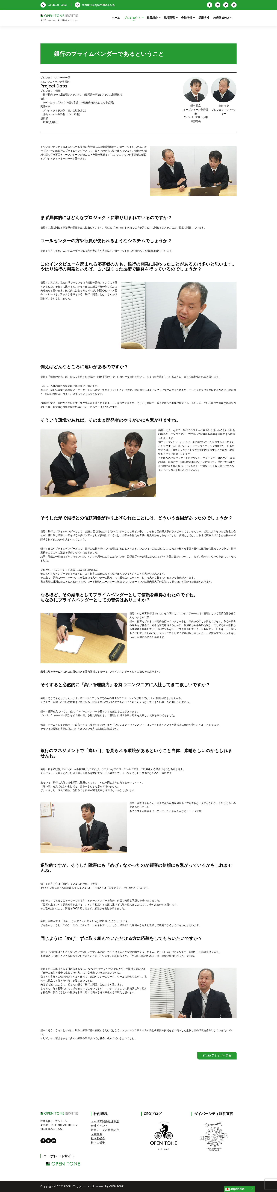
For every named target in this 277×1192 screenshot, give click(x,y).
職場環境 (169, 17)
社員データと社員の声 (105, 1130)
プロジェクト (132, 17)
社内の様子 (98, 1142)
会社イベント (99, 1125)
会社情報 (186, 17)
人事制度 (96, 1134)
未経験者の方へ (222, 17)
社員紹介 (152, 17)
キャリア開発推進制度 (105, 1121)
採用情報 (203, 17)
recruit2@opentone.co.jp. (95, 5)
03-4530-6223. (53, 5)
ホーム (116, 17)
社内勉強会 (98, 1138)
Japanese (234, 1189)
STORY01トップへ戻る (217, 1055)
